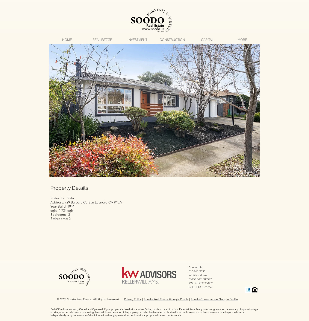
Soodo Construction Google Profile (214, 299)
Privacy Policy (132, 299)
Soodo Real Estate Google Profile (166, 299)
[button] (154, 110)
